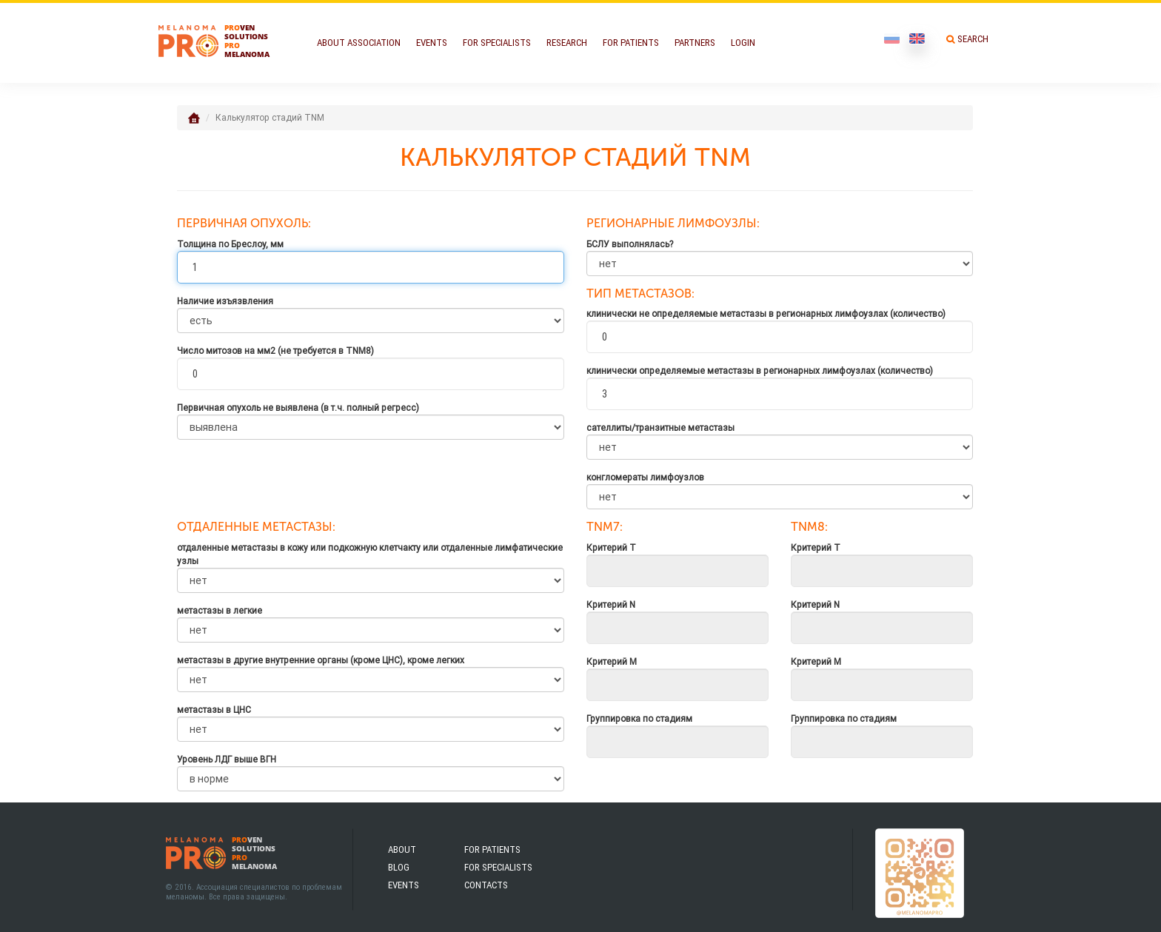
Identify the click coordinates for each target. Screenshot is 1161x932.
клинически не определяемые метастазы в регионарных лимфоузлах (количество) (766, 313)
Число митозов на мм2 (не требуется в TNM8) (275, 350)
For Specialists (497, 42)
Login (743, 42)
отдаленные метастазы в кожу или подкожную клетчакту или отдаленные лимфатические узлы (370, 554)
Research (566, 42)
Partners (695, 42)
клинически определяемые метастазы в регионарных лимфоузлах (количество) (759, 370)
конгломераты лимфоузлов (645, 477)
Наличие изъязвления (225, 300)
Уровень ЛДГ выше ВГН (226, 759)
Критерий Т (611, 547)
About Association (359, 42)
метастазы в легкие (219, 610)
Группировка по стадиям (639, 718)
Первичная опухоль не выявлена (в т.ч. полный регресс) (298, 407)
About (402, 849)
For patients (492, 849)
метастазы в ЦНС (214, 709)
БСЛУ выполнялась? (629, 243)
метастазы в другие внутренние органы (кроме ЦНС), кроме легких (320, 660)
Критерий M (611, 661)
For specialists (498, 867)
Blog (398, 867)
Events (431, 42)
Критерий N (610, 604)
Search (972, 39)
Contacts (486, 885)
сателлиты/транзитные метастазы (660, 427)
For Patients (631, 42)
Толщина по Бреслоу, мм (230, 243)
